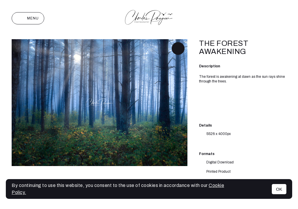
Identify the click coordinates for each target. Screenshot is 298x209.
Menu (28, 18)
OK (279, 189)
